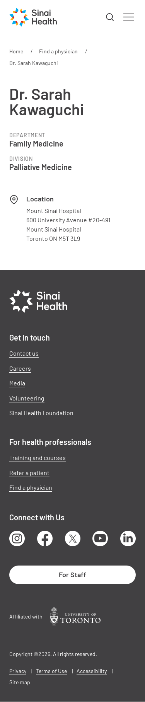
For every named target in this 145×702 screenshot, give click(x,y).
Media (17, 383)
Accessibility (92, 671)
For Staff (72, 574)
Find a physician (58, 51)
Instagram (17, 538)
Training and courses (37, 457)
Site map (19, 682)
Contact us (24, 353)
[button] (110, 17)
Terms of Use (51, 671)
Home (16, 51)
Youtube (100, 538)
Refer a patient (29, 472)
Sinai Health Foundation (41, 412)
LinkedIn (128, 538)
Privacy (17, 671)
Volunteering (26, 398)
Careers (20, 368)
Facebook (45, 538)
